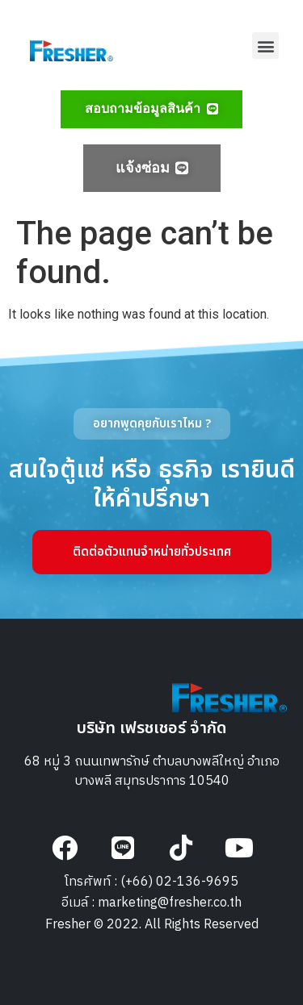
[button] (265, 45)
